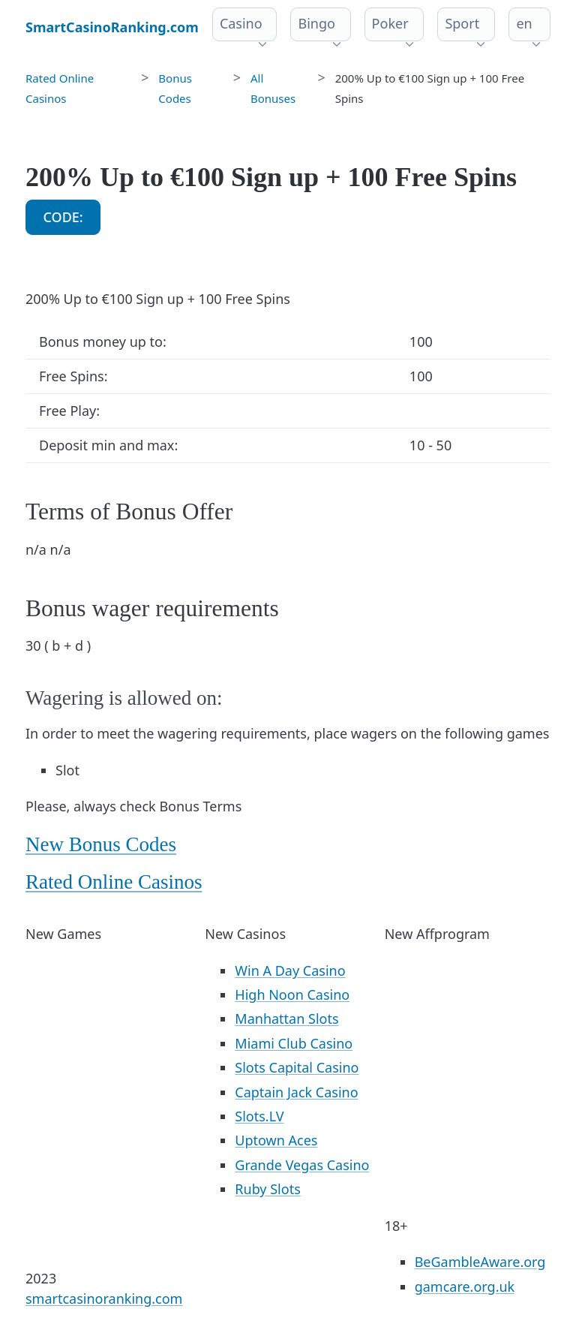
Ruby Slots (267, 1189)
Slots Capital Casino (296, 1067)
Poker (390, 23)
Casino (241, 23)
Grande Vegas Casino (302, 1165)
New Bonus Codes (101, 844)
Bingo (316, 23)
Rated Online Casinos (114, 882)
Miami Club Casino (293, 1043)
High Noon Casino (292, 994)
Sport (462, 23)
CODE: (63, 217)
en (524, 23)
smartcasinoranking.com (104, 1298)
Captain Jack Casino (296, 1092)
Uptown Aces (276, 1140)
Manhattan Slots (286, 1019)
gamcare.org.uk (465, 1286)
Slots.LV (259, 1116)
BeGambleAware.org (480, 1262)
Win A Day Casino (290, 970)
